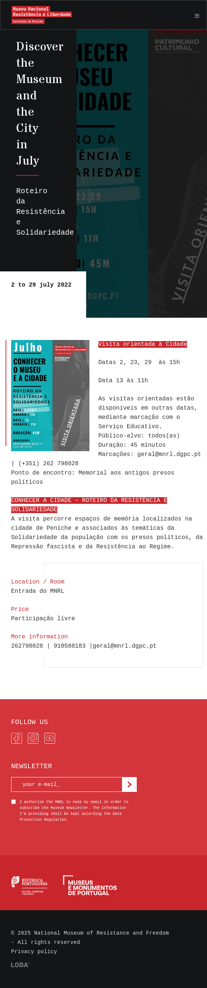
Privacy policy (34, 952)
